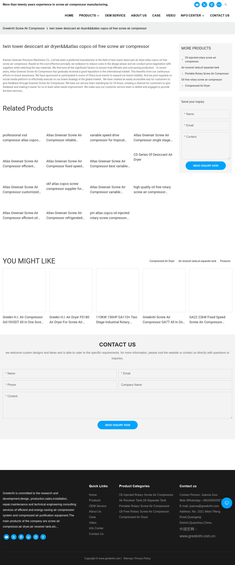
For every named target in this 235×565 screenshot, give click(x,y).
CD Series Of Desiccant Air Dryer (153, 157)
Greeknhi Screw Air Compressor (24, 28)
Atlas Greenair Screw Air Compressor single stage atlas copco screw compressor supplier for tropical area (152, 138)
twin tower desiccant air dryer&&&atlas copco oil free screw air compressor (98, 28)
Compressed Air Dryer (162, 261)
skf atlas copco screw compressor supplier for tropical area (64, 186)
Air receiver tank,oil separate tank (197, 261)
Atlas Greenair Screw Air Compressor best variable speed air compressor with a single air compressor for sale (109, 164)
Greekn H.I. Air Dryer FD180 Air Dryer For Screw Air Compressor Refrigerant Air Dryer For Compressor (69, 320)
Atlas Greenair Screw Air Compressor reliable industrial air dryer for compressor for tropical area (64, 138)
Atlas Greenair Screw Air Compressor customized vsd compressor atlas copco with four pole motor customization (22, 189)
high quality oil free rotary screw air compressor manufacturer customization (152, 189)
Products (225, 261)
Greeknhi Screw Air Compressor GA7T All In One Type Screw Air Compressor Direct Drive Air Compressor (164, 320)
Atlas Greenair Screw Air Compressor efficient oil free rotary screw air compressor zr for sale (20, 215)
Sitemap (128, 558)
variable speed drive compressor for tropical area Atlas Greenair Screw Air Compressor (109, 138)
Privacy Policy (143, 558)
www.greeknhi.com (110, 558)
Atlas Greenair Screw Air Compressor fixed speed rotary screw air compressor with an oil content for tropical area (64, 164)
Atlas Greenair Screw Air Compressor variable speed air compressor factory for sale (107, 189)
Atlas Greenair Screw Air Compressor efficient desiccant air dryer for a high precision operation (20, 164)
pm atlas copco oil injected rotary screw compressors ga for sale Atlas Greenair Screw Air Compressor (109, 215)
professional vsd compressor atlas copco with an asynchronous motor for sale (20, 138)
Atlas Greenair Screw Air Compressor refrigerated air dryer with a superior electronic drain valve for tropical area (64, 215)
